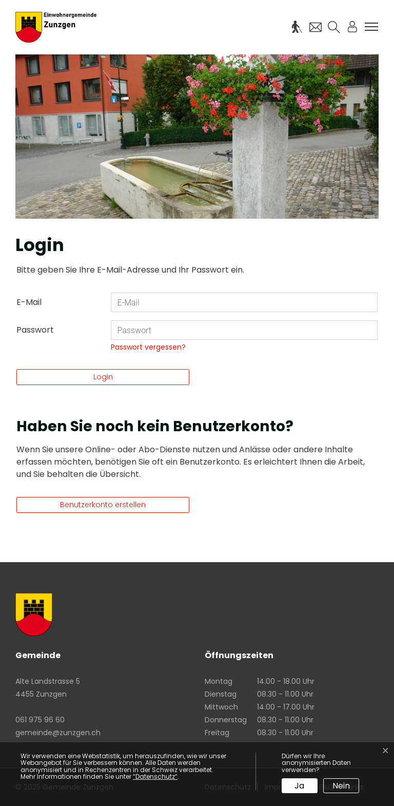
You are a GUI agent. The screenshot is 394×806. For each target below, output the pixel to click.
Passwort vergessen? (148, 347)
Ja (299, 786)
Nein (341, 786)
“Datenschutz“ (155, 776)
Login (103, 377)
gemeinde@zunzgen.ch (58, 732)
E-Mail (29, 302)
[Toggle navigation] (371, 27)
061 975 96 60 (40, 720)
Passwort (35, 330)
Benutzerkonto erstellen (103, 505)
